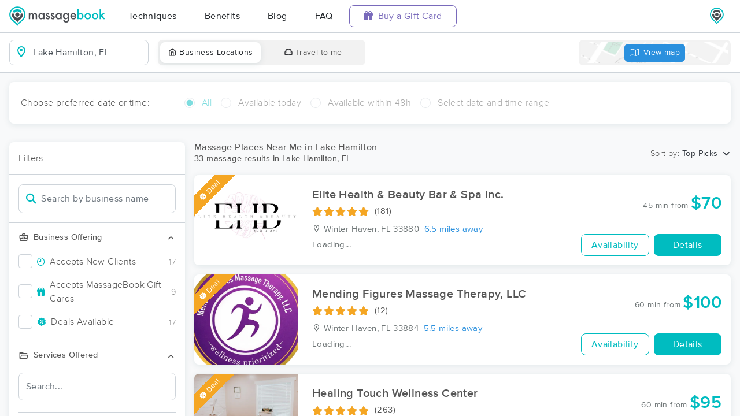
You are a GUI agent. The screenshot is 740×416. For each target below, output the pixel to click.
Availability (615, 245)
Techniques (152, 16)
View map (655, 53)
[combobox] (88, 53)
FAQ (324, 16)
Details (687, 245)
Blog (277, 16)
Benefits (222, 16)
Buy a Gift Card (403, 16)
